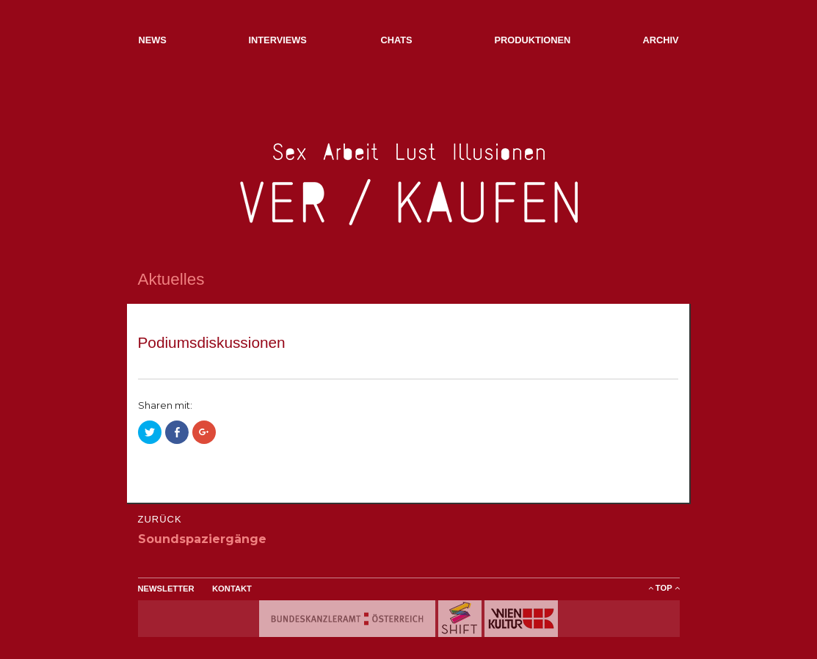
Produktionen (533, 39)
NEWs (153, 39)
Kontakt (232, 588)
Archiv (660, 39)
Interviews (278, 39)
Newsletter (166, 588)
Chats (397, 39)
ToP (664, 587)
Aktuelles (171, 279)
